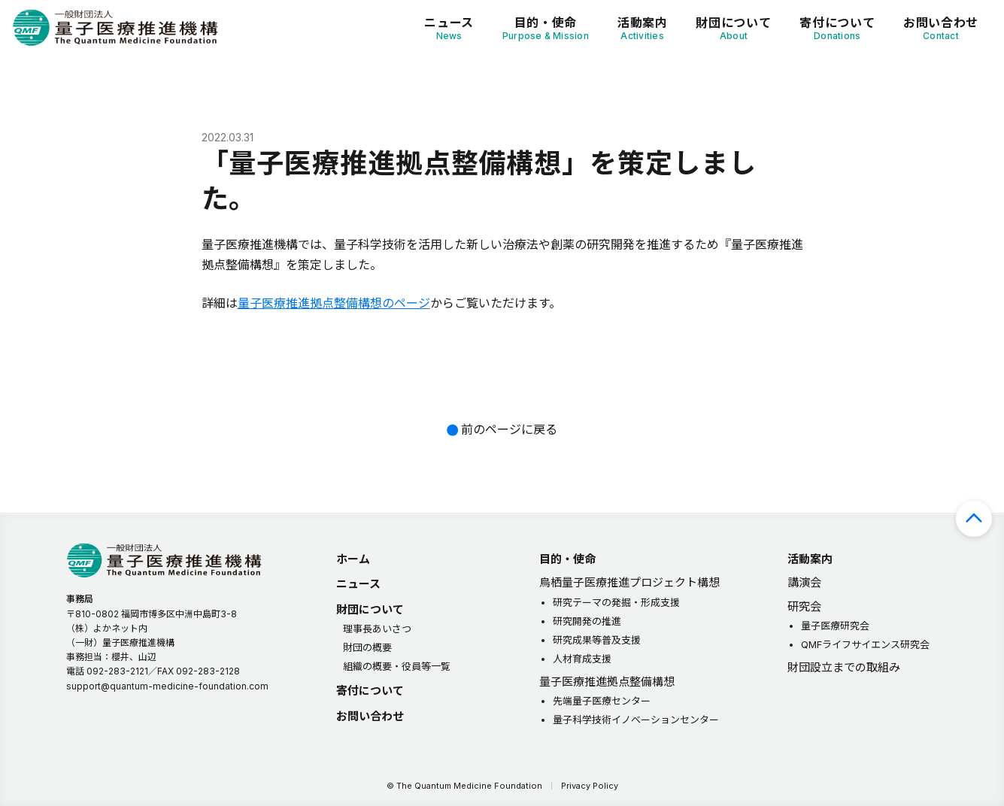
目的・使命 (545, 28)
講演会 (804, 582)
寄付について (837, 28)
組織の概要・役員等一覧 (396, 666)
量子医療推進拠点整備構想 (607, 681)
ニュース (449, 28)
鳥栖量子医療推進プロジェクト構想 (629, 582)
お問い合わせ (940, 28)
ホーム (353, 559)
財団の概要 (367, 647)
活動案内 (642, 28)
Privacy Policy (589, 785)
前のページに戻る (509, 429)
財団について (733, 28)
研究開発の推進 (587, 621)
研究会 (804, 606)
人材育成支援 (582, 659)
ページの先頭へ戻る (974, 519)
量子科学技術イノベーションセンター (636, 720)
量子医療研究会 (835, 626)
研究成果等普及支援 (597, 640)
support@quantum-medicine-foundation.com (167, 686)
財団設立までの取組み (843, 667)
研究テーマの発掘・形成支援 (616, 602)
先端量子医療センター (602, 701)
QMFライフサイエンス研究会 (865, 644)
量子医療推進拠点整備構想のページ (334, 303)
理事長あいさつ (377, 629)
